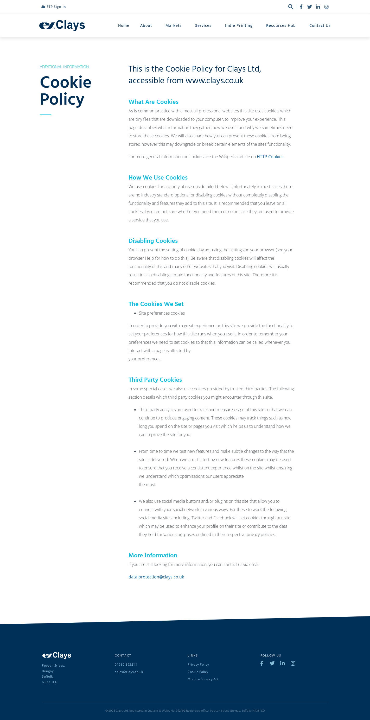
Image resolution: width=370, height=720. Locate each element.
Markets (174, 25)
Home (123, 25)
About (147, 25)
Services (204, 25)
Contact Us (320, 25)
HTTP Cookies (270, 157)
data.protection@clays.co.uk (156, 577)
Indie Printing (240, 25)
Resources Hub (282, 25)
